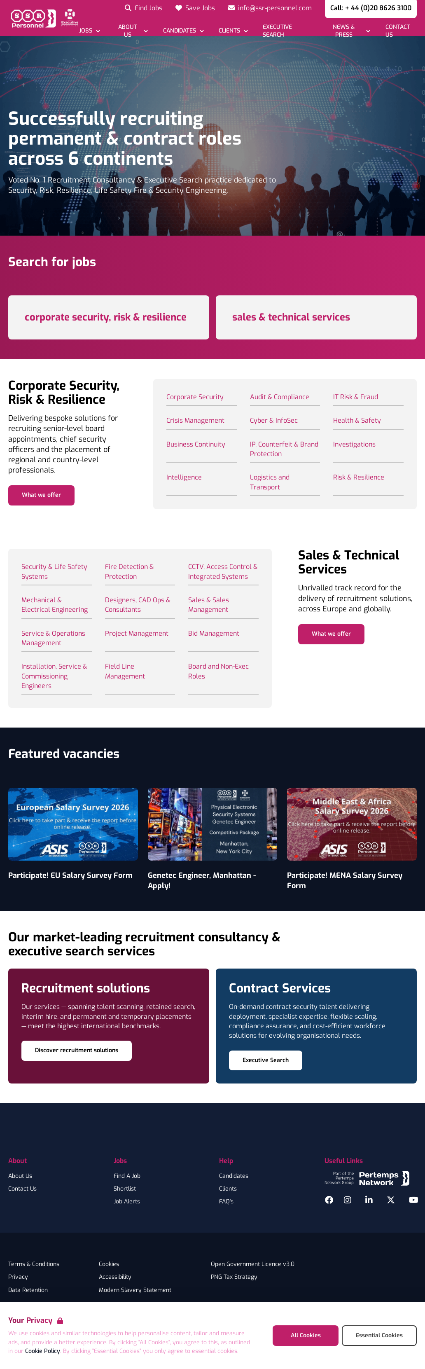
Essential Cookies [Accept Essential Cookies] (379, 1335)
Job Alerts (127, 1201)
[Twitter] (391, 1200)
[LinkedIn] (369, 1200)
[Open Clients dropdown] (233, 30)
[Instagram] (347, 1200)
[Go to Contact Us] (400, 30)
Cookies (109, 1264)
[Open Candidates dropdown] (183, 30)
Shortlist (125, 1189)
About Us (20, 1176)
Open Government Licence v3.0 (252, 1264)
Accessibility (115, 1277)
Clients (228, 1189)
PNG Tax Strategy (234, 1277)
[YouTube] (413, 1200)
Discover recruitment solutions (76, 1050)
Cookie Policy (42, 1351)
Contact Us (22, 1189)
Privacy (18, 1277)
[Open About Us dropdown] (131, 30)
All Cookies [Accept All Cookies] (306, 1335)
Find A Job (127, 1176)
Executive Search (266, 1060)
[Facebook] (329, 1200)
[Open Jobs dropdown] (89, 30)
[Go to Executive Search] (287, 30)
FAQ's (226, 1201)
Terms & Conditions (33, 1264)
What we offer (41, 495)
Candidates (233, 1176)
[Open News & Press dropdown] (348, 30)
